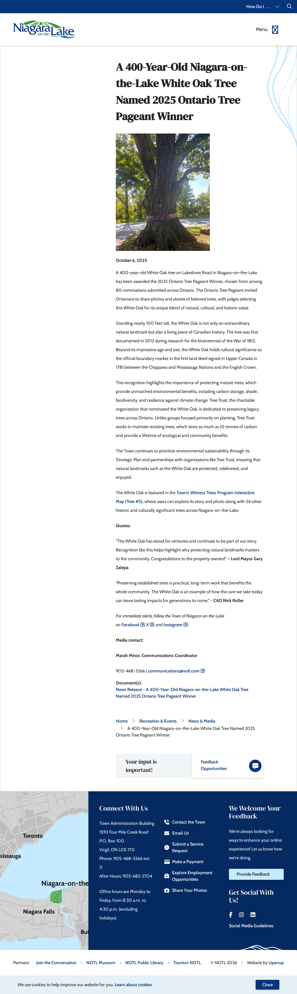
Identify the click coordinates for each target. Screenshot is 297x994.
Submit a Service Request (183, 847)
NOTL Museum (100, 962)
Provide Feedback (253, 874)
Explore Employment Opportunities (188, 876)
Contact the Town (184, 822)
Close (267, 984)
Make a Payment (183, 861)
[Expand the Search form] (289, 6)
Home (122, 721)
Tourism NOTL (187, 962)
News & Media (202, 721)
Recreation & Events (158, 721)
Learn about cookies (133, 984)
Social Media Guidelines (251, 925)
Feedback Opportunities (231, 765)
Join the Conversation (56, 962)
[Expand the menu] (267, 29)
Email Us (176, 833)
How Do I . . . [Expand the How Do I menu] (263, 6)
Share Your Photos (185, 890)
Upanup (276, 962)
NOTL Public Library (144, 962)
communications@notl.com (174, 671)
